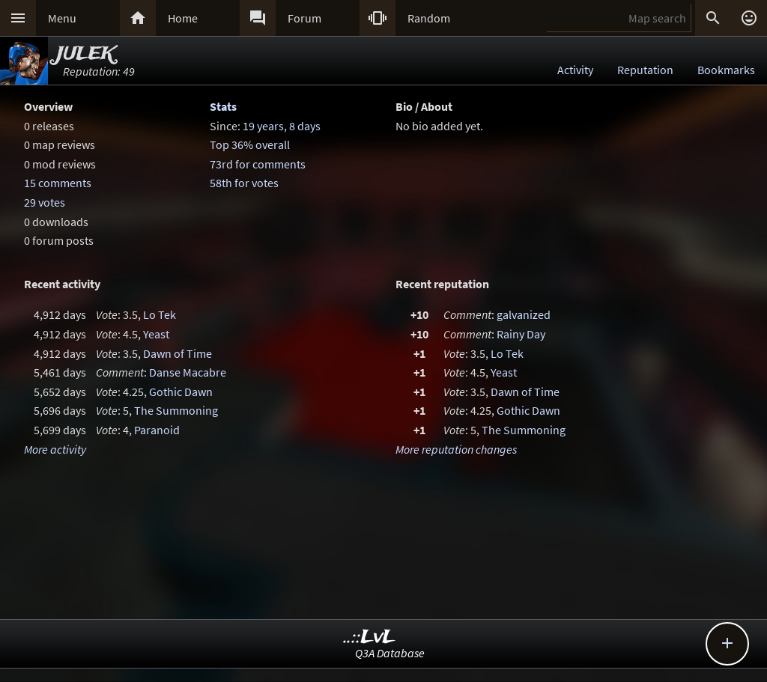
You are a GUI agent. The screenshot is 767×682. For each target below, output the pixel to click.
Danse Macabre (187, 372)
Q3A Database (390, 652)
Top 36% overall (250, 144)
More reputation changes (456, 449)
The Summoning (176, 410)
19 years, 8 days (282, 125)
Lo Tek (159, 314)
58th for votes (244, 182)
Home (183, 17)
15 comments (57, 182)
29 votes (44, 202)
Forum (304, 17)
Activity (575, 69)
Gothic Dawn (181, 391)
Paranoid (157, 429)
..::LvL (370, 637)
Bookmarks (726, 69)
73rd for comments (258, 163)
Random (428, 17)
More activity (55, 449)
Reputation (645, 69)
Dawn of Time (177, 353)
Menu (62, 17)
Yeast (156, 333)
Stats (223, 106)
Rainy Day (521, 333)
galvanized (524, 314)
